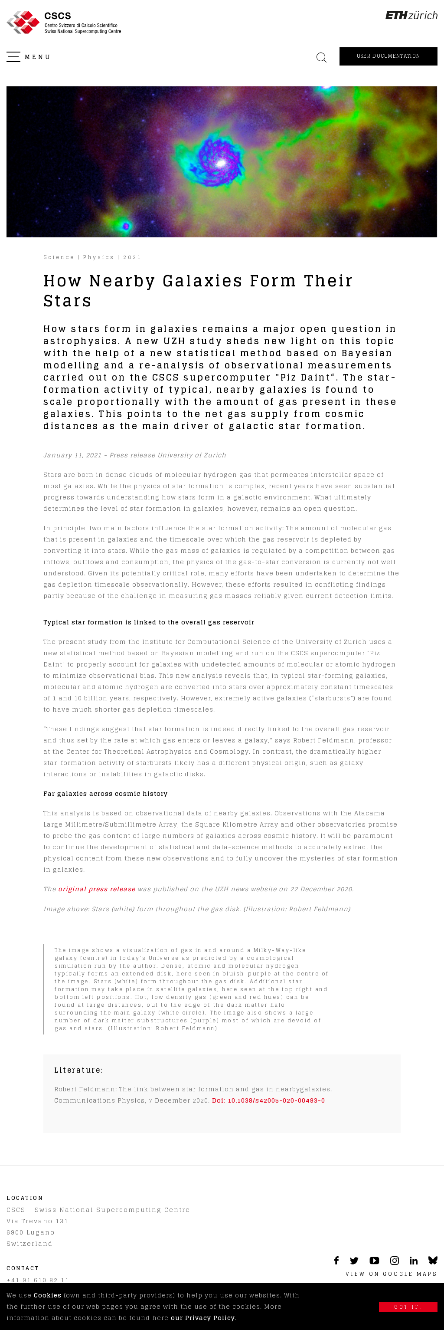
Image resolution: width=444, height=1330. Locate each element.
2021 (132, 257)
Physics (99, 257)
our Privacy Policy (203, 1317)
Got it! (408, 1307)
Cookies (48, 1295)
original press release (96, 888)
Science (59, 257)
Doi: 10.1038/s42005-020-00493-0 (268, 1100)
